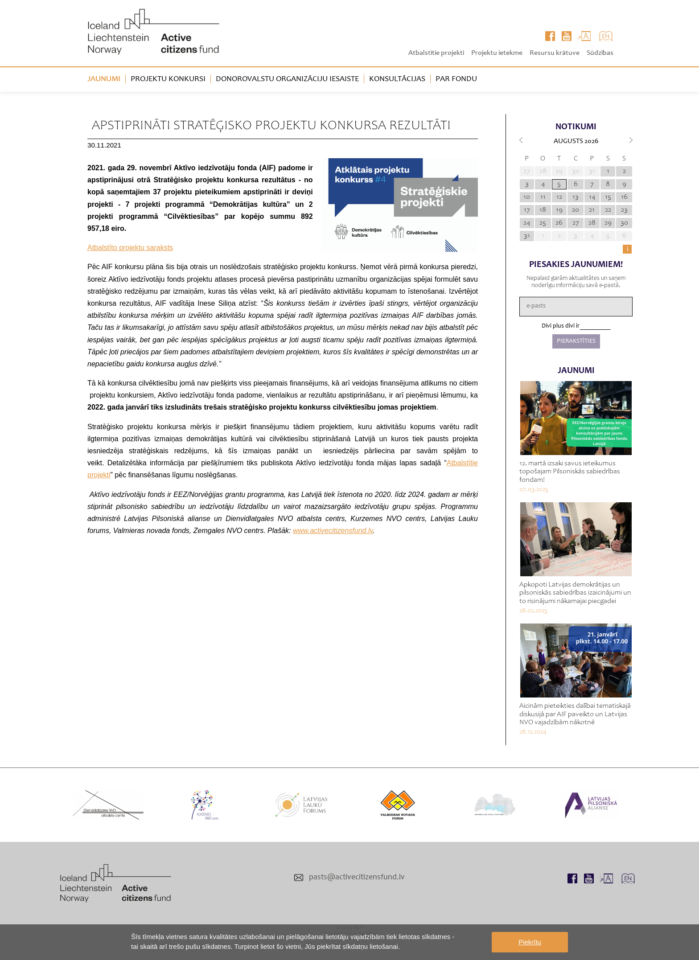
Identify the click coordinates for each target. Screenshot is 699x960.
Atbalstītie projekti (436, 53)
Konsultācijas (397, 79)
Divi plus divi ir (561, 326)
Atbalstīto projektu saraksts (130, 247)
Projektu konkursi (168, 79)
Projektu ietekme (496, 53)
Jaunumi (103, 79)
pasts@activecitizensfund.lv (357, 878)
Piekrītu (529, 942)
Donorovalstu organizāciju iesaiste (287, 79)
